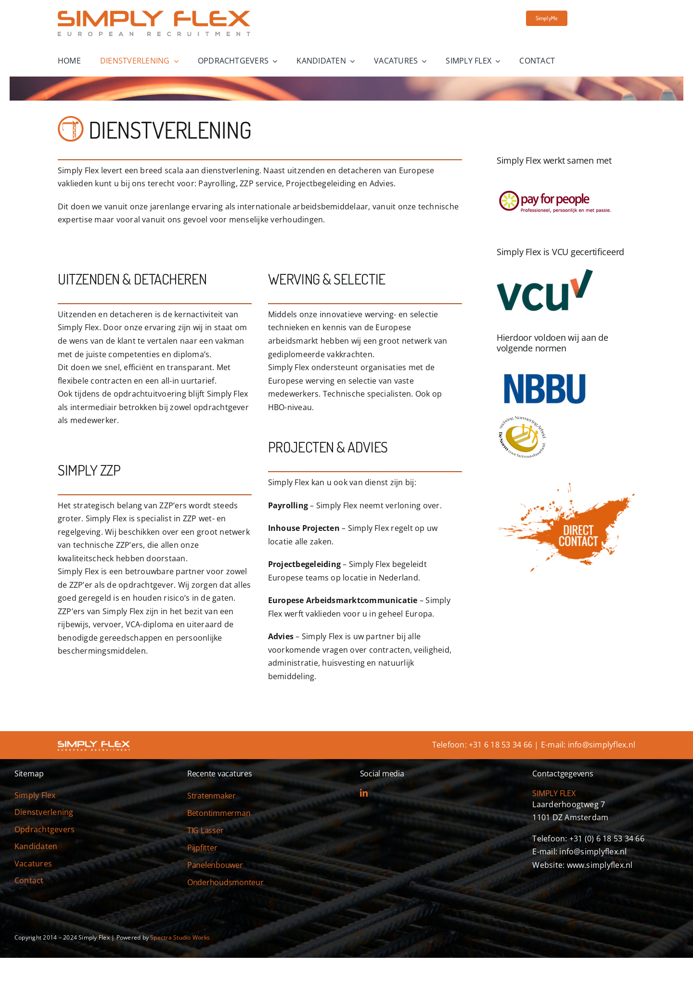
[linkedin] (364, 793)
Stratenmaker (211, 795)
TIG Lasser (205, 830)
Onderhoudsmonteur (225, 882)
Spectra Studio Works (180, 937)
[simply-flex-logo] (154, 14)
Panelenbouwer (215, 865)
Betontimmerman (219, 813)
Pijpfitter (202, 847)
